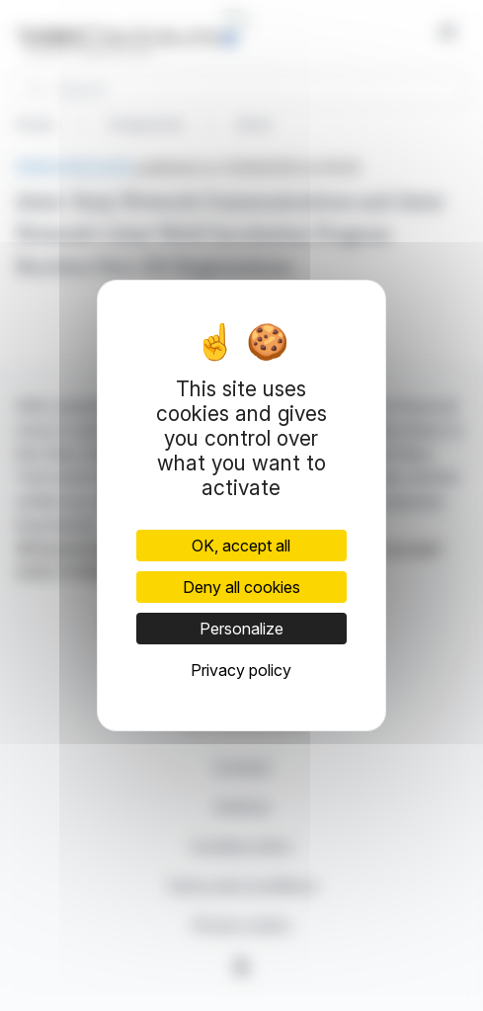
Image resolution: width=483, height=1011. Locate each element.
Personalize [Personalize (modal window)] (241, 628)
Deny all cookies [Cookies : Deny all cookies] (241, 587)
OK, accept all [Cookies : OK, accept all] (241, 545)
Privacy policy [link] (241, 670)
